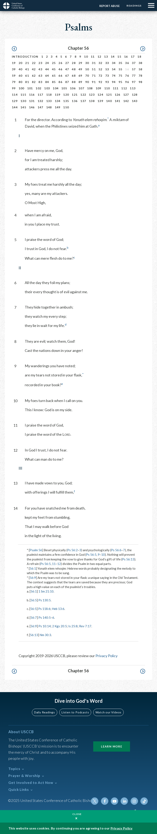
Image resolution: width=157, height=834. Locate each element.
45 (54, 69)
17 (133, 56)
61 (27, 75)
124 (100, 94)
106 (73, 88)
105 (64, 88)
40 (20, 69)
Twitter (95, 801)
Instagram (134, 801)
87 (67, 82)
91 (94, 82)
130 (23, 101)
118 (49, 94)
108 (90, 88)
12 (99, 56)
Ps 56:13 (128, 559)
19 (14, 63)
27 (67, 63)
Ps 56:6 (116, 550)
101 (30, 88)
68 (74, 75)
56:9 (33, 577)
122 (83, 94)
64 (47, 75)
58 (140, 69)
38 (140, 63)
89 (80, 82)
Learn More (111, 746)
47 (67, 69)
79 (14, 82)
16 (126, 56)
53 (107, 69)
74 (114, 75)
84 (47, 82)
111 (116, 88)
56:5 (33, 600)
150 (66, 107)
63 (40, 75)
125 (109, 94)
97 (134, 82)
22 (34, 63)
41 (27, 69)
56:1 (33, 568)
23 (40, 63)
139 (100, 101)
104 (55, 88)
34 (114, 63)
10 (86, 56)
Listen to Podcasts (75, 712)
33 (107, 63)
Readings (134, 5)
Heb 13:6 (58, 609)
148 (49, 107)
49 (80, 69)
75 (120, 75)
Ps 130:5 (44, 600)
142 (126, 101)
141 (117, 101)
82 (34, 82)
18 (139, 56)
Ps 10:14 (44, 626)
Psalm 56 (36, 550)
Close (77, 814)
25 (54, 63)
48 (74, 69)
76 (127, 75)
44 (47, 69)
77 (134, 75)
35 (120, 63)
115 (23, 94)
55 (120, 69)
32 (100, 63)
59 (14, 75)
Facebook (105, 801)
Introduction (25, 56)
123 (92, 94)
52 (100, 69)
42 (34, 69)
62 (34, 75)
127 (126, 94)
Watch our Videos (108, 712)
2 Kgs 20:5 (59, 626)
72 (100, 75)
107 (81, 88)
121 (74, 94)
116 (32, 94)
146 (32, 107)
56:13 (34, 635)
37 (134, 63)
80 (20, 82)
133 (49, 101)
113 (133, 88)
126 (117, 94)
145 (23, 107)
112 (124, 88)
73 (107, 75)
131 (32, 101)
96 (127, 82)
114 (15, 94)
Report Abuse (109, 6)
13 (106, 56)
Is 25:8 (73, 626)
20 (20, 63)
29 (80, 63)
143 (135, 101)
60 (20, 75)
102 (38, 88)
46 (60, 69)
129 (15, 101)
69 (80, 75)
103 (47, 88)
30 (87, 63)
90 (87, 82)
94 (114, 82)
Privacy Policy (106, 655)
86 (60, 82)
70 (87, 75)
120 (66, 94)
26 (60, 63)
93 (107, 82)
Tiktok (144, 801)
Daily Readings (45, 712)
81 (27, 82)
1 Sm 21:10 (46, 591)
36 (127, 63)
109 (98, 88)
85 (54, 82)
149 (58, 107)
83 (40, 82)
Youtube (114, 801)
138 (92, 101)
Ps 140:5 (44, 617)
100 (21, 88)
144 (15, 107)
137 (83, 101)
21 (27, 63)
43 (40, 69)
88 (74, 82)
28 (74, 63)
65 (54, 75)
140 (109, 101)
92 (100, 82)
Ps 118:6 (44, 609)
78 (140, 75)
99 (14, 88)
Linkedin (124, 801)
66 (60, 75)
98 (140, 82)
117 (40, 94)
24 (47, 63)
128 (135, 94)
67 (67, 75)
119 (58, 94)
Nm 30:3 (45, 635)
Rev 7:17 (85, 626)
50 (87, 69)
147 (40, 107)
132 (40, 101)
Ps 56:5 (91, 554)
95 (120, 82)
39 (14, 69)
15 (119, 56)
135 (66, 101)
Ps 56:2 (72, 550)
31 (94, 63)
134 (58, 101)
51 (94, 69)
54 (114, 69)
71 (94, 75)
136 (74, 101)
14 (113, 56)
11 (93, 56)
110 (107, 88)
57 (134, 69)
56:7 (33, 617)
